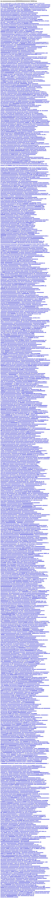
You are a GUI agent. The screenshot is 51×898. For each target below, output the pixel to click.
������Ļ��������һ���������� (32, 207)
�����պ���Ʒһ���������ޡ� (10, 230)
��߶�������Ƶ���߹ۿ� (8, 241)
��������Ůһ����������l (9, 466)
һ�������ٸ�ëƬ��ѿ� (20, 664)
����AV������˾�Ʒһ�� (8, 364)
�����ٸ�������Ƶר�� (8, 32)
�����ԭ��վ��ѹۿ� (41, 251)
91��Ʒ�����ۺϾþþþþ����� (41, 36)
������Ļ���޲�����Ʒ (7, 708)
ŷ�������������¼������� (29, 218)
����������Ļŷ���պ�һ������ (11, 777)
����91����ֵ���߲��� (36, 633)
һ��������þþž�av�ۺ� (36, 481)
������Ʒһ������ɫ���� (8, 345)
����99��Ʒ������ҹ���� (22, 76)
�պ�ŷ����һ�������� (23, 404)
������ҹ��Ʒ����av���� (37, 878)
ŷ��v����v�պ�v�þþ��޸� (41, 94)
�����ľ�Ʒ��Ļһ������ (29, 158)
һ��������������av (7, 341)
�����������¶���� (37, 565)
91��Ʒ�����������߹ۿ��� (27, 570)
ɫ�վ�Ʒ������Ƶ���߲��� (8, 825)
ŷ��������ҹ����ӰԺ (7, 380)
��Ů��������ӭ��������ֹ (24, 20)
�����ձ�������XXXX (37, 137)
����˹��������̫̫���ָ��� (20, 19)
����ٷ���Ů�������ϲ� (26, 875)
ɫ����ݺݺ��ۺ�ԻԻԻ (16, 591)
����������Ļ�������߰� (9, 369)
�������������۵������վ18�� (35, 206)
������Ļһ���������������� (26, 126)
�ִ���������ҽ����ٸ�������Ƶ (13, 752)
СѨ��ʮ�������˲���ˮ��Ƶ (38, 617)
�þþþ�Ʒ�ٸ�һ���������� (8, 514)
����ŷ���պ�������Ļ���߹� (29, 233)
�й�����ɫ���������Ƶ (8, 461)
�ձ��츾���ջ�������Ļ (8, 169)
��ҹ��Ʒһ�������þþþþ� (38, 780)
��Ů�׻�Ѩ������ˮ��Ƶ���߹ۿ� (10, 430)
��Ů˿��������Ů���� (41, 749)
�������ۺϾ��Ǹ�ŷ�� (7, 329)
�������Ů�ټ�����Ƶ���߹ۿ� (31, 389)
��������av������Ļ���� (9, 170)
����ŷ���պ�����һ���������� (29, 433)
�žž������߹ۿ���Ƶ (20, 81)
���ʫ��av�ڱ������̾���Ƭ (37, 515)
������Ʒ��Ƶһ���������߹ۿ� (31, 15)
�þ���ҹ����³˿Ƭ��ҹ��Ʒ (25, 82)
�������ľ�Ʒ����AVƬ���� (9, 218)
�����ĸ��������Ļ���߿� (28, 26)
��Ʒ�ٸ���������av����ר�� (24, 552)
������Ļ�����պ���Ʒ (28, 719)
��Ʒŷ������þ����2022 (40, 42)
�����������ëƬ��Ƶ (25, 182)
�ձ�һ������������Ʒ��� (9, 26)
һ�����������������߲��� (10, 737)
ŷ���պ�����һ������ (42, 360)
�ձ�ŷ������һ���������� (20, 598)
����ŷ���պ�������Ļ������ (11, 760)
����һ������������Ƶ (29, 181)
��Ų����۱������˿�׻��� (26, 595)
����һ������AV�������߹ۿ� (10, 851)
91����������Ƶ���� (22, 241)
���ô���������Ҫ (21, 494)
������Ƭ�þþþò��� (6, 732)
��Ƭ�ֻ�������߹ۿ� (26, 245)
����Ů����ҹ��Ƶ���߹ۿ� (38, 149)
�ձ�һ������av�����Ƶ (8, 619)
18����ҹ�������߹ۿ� (8, 673)
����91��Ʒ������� (31, 372)
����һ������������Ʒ (25, 510)
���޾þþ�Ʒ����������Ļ (17, 733)
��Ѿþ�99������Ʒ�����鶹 (41, 24)
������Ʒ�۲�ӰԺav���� (22, 113)
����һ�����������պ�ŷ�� (10, 71)
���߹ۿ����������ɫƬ (31, 191)
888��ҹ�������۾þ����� (8, 285)
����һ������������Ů (29, 583)
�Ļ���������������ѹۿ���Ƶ (11, 401)
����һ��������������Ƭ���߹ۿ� (21, 275)
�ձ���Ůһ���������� (8, 761)
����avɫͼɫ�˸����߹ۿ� (7, 490)
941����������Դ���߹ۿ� (10, 614)
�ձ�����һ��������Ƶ (24, 606)
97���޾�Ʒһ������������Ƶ (9, 385)
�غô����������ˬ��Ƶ (7, 406)
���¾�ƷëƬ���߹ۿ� (22, 292)
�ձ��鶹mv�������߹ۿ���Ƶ (39, 95)
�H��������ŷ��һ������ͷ (9, 524)
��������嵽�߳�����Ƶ (16, 684)
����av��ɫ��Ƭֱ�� (21, 700)
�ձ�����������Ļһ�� (30, 307)
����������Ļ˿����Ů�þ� (24, 880)
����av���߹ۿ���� (22, 271)
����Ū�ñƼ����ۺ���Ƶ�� (39, 529)
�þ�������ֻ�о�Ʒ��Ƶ (7, 478)
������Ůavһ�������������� (11, 482)
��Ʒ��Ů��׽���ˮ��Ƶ (6, 831)
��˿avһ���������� (28, 336)
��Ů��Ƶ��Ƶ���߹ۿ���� (23, 97)
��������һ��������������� (39, 309)
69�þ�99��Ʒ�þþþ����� (23, 90)
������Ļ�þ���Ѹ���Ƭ (28, 444)
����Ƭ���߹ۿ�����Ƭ (21, 540)
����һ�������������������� (12, 744)
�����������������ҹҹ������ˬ (12, 295)
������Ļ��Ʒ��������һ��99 (10, 409)
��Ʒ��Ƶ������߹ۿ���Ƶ (8, 681)
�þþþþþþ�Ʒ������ (32, 647)
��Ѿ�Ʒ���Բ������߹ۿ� (26, 892)
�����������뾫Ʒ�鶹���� (9, 829)
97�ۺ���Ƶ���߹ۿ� (23, 544)
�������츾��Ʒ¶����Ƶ (21, 106)
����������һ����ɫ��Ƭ (8, 697)
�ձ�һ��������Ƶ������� (22, 325)
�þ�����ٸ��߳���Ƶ (6, 496)
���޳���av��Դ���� (21, 525)
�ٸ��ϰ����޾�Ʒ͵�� (22, 436)
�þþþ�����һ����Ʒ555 (35, 38)
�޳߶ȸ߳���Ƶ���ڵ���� (7, 81)
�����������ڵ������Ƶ (31, 16)
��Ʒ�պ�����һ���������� (29, 23)
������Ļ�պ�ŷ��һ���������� (24, 496)
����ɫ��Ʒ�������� (24, 587)
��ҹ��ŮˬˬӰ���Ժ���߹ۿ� (8, 22)
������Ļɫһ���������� (40, 245)
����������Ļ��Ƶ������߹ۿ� (26, 884)
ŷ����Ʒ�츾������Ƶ (23, 46)
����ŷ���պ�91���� (7, 150)
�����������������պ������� (24, 408)
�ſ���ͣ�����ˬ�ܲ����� (7, 125)
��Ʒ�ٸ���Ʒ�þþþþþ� (38, 606)
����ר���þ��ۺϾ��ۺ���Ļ (9, 43)
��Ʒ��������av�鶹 (24, 400)
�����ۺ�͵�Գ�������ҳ (8, 27)
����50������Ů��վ (43, 417)
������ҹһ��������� (32, 609)
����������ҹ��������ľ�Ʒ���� (12, 358)
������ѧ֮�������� (31, 418)
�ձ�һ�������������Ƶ (40, 119)
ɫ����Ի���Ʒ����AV (7, 819)
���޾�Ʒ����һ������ (7, 629)
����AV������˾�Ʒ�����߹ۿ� (32, 760)
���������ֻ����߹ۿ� (28, 259)
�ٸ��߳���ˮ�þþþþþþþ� (41, 67)
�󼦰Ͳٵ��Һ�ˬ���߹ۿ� (27, 263)
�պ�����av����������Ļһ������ (12, 353)
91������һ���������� (25, 843)
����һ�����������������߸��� (12, 393)
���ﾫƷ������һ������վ (30, 401)
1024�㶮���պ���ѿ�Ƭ (24, 179)
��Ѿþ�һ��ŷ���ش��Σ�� (8, 561)
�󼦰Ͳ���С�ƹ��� (5, 418)
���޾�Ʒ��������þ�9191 (31, 283)
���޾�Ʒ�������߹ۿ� (26, 743)
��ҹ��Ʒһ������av (42, 297)
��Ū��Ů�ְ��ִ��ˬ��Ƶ (6, 509)
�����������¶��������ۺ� (10, 536)
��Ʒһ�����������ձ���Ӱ (30, 465)
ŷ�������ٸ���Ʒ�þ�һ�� (20, 594)
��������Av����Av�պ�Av (24, 72)
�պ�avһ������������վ (40, 386)
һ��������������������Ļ (30, 466)
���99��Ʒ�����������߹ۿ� (9, 542)
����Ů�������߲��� (7, 86)
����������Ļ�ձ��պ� (31, 146)
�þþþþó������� (36, 404)
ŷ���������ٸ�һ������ (34, 205)
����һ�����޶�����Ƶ (7, 219)
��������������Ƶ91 (27, 534)
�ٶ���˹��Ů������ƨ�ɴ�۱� (9, 62)
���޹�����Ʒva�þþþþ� (42, 102)
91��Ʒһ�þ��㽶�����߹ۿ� (36, 97)
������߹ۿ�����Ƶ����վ (25, 522)
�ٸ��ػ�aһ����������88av (27, 488)
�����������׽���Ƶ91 (7, 78)
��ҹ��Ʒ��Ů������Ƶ (22, 149)
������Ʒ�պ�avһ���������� (27, 27)
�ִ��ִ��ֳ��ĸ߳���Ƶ (19, 133)
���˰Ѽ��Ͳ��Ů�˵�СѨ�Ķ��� (26, 561)
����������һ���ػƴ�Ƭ (8, 605)
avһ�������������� (7, 271)
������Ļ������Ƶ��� (26, 827)
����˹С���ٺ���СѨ (6, 134)
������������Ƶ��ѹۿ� (26, 52)
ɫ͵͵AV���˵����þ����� (43, 4)
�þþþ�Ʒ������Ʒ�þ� (6, 688)
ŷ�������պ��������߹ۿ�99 (10, 374)
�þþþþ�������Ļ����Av (41, 442)
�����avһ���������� (24, 123)
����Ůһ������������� (26, 130)
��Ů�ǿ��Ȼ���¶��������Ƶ (41, 478)
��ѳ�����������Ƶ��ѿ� (33, 744)
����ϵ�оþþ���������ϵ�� (28, 398)
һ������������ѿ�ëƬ (32, 484)
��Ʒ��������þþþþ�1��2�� (9, 129)
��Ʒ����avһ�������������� (11, 264)
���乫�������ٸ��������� (38, 857)
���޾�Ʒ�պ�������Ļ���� (41, 836)
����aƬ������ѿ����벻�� (11, 145)
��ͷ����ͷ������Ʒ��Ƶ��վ (40, 364)
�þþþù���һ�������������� (10, 28)
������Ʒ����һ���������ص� (11, 210)
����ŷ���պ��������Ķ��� (10, 105)
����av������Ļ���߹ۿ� (9, 65)
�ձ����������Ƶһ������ (9, 488)
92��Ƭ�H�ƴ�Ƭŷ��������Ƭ (8, 469)
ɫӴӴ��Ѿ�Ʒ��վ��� (38, 324)
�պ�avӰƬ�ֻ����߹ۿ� (21, 329)
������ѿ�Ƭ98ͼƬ (5, 611)
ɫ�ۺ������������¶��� (37, 279)
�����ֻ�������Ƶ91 (21, 86)
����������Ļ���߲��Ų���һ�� (26, 874)
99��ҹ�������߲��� (21, 118)
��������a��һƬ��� (27, 422)
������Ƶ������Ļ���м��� (33, 305)
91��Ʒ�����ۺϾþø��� (7, 68)
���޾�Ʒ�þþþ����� (24, 373)
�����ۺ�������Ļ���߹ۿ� (40, 268)
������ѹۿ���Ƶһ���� (39, 677)
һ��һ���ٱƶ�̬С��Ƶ (6, 54)
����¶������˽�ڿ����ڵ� (26, 631)
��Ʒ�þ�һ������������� (9, 666)
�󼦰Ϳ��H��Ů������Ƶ (39, 65)
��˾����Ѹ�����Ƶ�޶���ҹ (24, 227)
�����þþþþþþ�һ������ (27, 430)
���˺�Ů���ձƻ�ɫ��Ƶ (6, 540)
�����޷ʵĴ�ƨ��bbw (21, 761)
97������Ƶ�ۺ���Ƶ (37, 629)
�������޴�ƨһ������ (7, 781)
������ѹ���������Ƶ (8, 142)
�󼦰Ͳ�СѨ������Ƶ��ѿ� (7, 215)
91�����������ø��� (28, 301)
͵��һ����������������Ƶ (41, 84)
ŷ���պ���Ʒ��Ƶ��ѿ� (28, 225)
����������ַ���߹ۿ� (24, 84)
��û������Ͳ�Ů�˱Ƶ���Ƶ (25, 36)
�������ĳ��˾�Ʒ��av (22, 221)
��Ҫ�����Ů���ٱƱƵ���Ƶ (21, 807)
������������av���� (38, 321)
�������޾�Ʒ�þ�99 (6, 594)
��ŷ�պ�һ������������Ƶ (33, 344)
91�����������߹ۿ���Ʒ (26, 417)
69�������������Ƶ (35, 645)
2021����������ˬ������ (25, 489)
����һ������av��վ (34, 75)
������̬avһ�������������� (10, 511)
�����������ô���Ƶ (33, 528)
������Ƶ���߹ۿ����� (25, 445)
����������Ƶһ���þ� (22, 150)
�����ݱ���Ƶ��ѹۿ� (36, 708)
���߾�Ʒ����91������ (8, 24)
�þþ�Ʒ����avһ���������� (9, 23)
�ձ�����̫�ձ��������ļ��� (29, 839)
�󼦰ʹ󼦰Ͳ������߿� (39, 273)
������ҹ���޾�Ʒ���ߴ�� (8, 538)
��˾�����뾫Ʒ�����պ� (25, 498)
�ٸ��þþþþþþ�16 (44, 43)
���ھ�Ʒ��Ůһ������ (7, 114)
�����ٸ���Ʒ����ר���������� (11, 426)
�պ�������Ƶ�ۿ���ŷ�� (27, 725)
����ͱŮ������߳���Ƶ (24, 328)
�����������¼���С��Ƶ (35, 779)
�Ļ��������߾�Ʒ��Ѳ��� (39, 249)
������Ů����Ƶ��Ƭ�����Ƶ (25, 799)
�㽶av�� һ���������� (24, 175)
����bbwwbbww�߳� (39, 886)
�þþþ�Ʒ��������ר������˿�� (10, 188)
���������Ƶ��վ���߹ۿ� (28, 105)
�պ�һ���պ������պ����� (24, 204)
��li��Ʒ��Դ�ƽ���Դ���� (8, 712)
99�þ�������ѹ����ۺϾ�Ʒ (30, 39)
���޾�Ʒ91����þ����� (31, 112)
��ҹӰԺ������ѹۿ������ (8, 335)
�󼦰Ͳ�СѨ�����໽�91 (5, 820)
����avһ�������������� (25, 716)
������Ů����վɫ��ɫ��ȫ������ (11, 193)
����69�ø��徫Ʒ (34, 106)
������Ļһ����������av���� (11, 93)
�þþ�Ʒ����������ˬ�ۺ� (37, 209)
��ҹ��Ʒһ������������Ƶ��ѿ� (11, 462)
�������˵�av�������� (26, 284)
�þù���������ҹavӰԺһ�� (8, 370)
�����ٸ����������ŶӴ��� (10, 392)
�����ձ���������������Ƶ (10, 336)
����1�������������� (35, 397)
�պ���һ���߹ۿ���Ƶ (37, 579)
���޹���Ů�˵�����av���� (32, 202)
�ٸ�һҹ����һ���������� (9, 265)
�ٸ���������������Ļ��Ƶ (9, 633)
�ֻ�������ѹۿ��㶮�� (28, 293)
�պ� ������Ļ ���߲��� (36, 690)
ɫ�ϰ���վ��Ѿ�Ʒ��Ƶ (6, 872)
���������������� (36, 139)
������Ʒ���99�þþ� (7, 339)
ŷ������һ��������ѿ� (15, 283)
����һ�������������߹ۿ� (9, 448)
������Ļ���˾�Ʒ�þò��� (8, 280)
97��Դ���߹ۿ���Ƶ (32, 693)
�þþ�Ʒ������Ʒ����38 (7, 694)
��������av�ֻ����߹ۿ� (26, 70)
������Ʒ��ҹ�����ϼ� (25, 244)
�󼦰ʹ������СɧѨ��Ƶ (42, 296)
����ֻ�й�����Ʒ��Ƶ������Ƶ (38, 416)
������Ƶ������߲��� (37, 341)
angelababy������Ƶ (20, 205)
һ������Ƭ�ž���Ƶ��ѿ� (8, 137)
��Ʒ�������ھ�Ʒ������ (27, 129)
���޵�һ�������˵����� (8, 617)
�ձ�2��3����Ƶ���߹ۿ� (40, 175)
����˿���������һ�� (35, 492)
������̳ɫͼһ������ (24, 677)
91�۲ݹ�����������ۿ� (5, 574)
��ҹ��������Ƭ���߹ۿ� (21, 354)
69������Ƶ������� (39, 323)
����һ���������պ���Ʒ (31, 462)
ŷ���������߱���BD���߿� (36, 664)
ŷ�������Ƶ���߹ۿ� (21, 406)
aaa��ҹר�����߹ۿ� (39, 299)
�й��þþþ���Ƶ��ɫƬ (21, 117)
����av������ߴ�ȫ (41, 538)
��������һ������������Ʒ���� (27, 449)
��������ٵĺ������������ (26, 637)
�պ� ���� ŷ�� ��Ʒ (32, 337)
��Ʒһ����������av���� (9, 891)
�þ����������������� (9, 174)
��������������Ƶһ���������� (12, 56)
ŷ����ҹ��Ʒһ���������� (27, 214)
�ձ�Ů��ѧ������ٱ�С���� (9, 135)
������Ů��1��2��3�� (32, 133)
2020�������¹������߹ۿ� (31, 71)
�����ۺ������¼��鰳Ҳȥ (22, 785)
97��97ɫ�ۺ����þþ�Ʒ (20, 863)
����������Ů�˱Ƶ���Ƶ (8, 804)
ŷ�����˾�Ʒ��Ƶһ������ (40, 182)
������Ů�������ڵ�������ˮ (32, 248)
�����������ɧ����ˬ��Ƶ (26, 91)
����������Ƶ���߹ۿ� (23, 501)
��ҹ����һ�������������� (10, 293)
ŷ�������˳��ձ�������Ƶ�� (10, 422)
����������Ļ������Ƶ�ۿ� (35, 147)
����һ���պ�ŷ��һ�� (25, 457)
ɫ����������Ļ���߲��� (8, 276)
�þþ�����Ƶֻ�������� (37, 390)
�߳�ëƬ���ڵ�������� (22, 7)
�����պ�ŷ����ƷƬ (6, 159)
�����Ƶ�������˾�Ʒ (16, 305)
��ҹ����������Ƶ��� (32, 684)
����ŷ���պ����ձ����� (25, 213)
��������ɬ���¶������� (21, 602)
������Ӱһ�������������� (10, 217)
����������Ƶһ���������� (30, 866)
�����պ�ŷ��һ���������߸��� (23, 333)
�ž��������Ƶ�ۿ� (31, 56)
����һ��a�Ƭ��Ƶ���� (32, 490)
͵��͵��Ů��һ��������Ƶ (28, 320)
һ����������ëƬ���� (34, 47)
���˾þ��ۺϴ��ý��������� (9, 844)
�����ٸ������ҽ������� (9, 14)
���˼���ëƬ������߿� (28, 434)
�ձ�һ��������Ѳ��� (7, 20)
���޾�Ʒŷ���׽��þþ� (23, 155)
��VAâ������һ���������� (28, 368)
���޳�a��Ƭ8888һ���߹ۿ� (24, 206)
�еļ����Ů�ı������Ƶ (7, 714)
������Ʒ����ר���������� (10, 583)
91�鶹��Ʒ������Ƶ (6, 309)
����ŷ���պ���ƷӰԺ (32, 530)
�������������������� (10, 316)
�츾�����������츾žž (41, 542)
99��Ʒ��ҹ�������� (23, 800)
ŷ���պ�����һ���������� (10, 350)
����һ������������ (28, 253)
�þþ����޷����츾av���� (8, 874)
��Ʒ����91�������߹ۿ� (26, 66)
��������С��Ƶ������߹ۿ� (9, 823)
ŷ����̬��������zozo (7, 756)
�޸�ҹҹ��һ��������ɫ (7, 533)
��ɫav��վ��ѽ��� (18, 853)
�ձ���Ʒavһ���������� (27, 369)
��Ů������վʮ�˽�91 (35, 468)
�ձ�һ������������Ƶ (8, 190)
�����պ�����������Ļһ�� (26, 506)
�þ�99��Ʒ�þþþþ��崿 (23, 659)
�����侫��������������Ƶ (39, 7)
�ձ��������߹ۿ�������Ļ (9, 70)
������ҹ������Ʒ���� (8, 63)
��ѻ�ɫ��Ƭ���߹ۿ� (19, 74)
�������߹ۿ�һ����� (20, 597)
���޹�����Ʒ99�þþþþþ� (18, 721)
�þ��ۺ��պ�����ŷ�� (23, 8)
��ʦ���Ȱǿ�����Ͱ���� (38, 150)
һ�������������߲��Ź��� (9, 649)
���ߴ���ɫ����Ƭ (41, 473)
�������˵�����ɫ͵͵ (25, 304)
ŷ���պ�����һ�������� (40, 122)
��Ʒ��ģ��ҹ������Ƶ (30, 834)
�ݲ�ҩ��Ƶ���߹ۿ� (41, 358)
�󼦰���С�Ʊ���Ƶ (5, 300)
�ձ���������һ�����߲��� (9, 725)
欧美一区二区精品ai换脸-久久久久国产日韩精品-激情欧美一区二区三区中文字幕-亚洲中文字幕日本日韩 (22, 3)
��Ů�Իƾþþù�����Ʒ (29, 426)
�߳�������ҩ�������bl (20, 162)
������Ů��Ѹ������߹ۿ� (29, 558)
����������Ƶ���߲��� (8, 242)
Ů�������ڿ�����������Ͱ (25, 377)
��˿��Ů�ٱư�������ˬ (36, 114)
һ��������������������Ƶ (39, 178)
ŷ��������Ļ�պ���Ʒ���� (9, 154)
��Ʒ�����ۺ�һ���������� (10, 702)
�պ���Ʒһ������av (26, 58)
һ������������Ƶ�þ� (17, 194)
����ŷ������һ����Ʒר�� (23, 883)
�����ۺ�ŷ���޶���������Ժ (26, 599)
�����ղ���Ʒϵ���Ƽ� (23, 390)
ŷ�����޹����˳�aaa (26, 327)
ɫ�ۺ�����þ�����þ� (31, 189)
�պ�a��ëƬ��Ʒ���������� (9, 618)
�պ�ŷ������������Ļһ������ (16, 775)
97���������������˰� (38, 46)
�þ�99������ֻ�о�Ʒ (26, 575)
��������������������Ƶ (10, 50)
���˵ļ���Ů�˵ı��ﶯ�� (40, 244)
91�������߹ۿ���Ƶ (6, 773)
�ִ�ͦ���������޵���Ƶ (21, 134)
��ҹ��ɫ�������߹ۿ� (37, 241)
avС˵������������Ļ (7, 47)
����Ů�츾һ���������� (8, 452)
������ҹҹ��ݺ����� (7, 178)
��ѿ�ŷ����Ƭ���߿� (28, 296)
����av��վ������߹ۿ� (26, 31)
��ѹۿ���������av (40, 450)
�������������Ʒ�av (38, 8)
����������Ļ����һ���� (37, 525)
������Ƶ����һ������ (8, 894)
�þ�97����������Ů (9, 122)
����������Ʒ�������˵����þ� (11, 202)
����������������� (24, 324)
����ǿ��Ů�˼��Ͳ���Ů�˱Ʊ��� (10, 89)
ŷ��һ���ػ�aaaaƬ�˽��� (40, 438)
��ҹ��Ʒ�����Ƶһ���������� (24, 441)
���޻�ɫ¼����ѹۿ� (26, 340)
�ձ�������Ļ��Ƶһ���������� (32, 630)
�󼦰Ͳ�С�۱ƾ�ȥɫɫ (28, 752)
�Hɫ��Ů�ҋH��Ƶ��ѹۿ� (7, 113)
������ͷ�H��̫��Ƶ (6, 807)
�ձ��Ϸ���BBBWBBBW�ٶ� (23, 125)
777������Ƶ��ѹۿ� (6, 185)
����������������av (24, 190)
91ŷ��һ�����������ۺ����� (10, 751)
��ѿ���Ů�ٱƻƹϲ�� (10, 94)
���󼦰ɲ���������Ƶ (41, 496)
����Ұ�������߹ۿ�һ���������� (29, 517)
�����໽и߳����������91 (25, 504)
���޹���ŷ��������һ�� (41, 183)
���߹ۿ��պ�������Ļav (8, 8)
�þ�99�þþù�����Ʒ (6, 138)
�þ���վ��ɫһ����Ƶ (44, 887)
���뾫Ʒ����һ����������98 (38, 165)
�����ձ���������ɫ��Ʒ (24, 94)
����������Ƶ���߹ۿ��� (20, 532)
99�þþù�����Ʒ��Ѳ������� (28, 153)
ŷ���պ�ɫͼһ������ (6, 567)
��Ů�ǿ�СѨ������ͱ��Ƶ (40, 625)
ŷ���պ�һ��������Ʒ (26, 748)
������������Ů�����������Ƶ (12, 586)
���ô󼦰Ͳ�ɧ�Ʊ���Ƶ (6, 470)
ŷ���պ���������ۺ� (37, 413)
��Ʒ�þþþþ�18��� (5, 808)
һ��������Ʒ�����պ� (40, 825)
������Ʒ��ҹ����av (7, 682)
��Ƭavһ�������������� (30, 577)
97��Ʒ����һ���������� (22, 159)
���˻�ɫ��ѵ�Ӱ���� (32, 518)
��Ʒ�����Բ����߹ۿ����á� (39, 169)
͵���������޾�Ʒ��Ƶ (32, 277)
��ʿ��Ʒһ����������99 (8, 46)
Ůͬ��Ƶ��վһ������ (6, 116)
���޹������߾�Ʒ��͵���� (35, 582)
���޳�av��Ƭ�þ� (5, 598)
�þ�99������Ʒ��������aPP (9, 207)
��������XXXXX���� (29, 109)
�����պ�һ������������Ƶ (40, 63)
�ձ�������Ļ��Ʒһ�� (19, 530)
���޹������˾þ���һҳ (26, 727)
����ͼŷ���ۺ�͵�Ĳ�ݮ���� (21, 185)
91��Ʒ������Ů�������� (22, 673)
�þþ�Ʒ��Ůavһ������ (35, 544)
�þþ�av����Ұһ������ (39, 167)
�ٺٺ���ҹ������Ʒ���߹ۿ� (31, 193)
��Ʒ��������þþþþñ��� (41, 123)
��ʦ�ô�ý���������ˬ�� (22, 847)
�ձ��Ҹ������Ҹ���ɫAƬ (42, 174)
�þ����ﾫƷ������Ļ (36, 723)
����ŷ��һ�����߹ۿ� (22, 238)
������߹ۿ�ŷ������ (7, 126)
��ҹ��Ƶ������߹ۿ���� (28, 230)
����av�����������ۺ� (9, 870)
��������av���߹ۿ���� (40, 679)
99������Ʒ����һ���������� (11, 248)
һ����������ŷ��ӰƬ (24, 280)
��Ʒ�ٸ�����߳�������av (35, 775)
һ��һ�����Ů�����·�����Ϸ (10, 18)
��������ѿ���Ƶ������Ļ (29, 768)
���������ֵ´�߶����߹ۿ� (34, 313)
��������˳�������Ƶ (30, 657)
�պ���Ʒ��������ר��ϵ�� (9, 445)
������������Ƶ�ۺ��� (16, 303)
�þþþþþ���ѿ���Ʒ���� (38, 373)
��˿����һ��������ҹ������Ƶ (11, 812)
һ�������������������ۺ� (10, 267)
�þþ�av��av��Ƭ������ (7, 127)
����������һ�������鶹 (29, 460)
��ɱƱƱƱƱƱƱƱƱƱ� (18, 414)
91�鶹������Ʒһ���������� (33, 157)
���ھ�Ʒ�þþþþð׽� (39, 581)
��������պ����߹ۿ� (8, 6)
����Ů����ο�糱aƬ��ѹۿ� (38, 831)
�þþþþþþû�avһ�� (31, 81)
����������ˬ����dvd (25, 65)
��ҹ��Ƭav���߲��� (38, 421)
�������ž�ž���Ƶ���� (8, 519)
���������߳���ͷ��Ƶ (23, 780)
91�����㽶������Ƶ (21, 32)
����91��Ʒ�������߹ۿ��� (9, 835)
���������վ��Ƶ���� (31, 704)
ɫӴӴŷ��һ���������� (26, 62)
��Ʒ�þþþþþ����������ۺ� (28, 170)
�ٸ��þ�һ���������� (24, 24)
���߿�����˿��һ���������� (24, 688)
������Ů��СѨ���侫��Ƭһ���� (10, 890)
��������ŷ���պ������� (9, 103)
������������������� (26, 44)
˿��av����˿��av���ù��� (8, 287)
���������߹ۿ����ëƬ (40, 505)
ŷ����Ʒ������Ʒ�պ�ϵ (20, 309)
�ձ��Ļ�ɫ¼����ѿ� (39, 263)
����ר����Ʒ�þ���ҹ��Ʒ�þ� (25, 40)
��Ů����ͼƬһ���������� (9, 824)
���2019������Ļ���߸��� (9, 198)
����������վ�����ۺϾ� (26, 469)
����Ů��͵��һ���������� (25, 127)
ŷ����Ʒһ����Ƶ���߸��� (24, 22)
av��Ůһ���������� (7, 525)
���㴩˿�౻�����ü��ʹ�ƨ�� (29, 737)
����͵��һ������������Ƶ (21, 247)
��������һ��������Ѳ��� (31, 409)
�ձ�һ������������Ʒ (38, 138)
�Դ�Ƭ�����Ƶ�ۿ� (25, 119)
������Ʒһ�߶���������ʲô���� (11, 296)
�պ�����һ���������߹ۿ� (37, 332)
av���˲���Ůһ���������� (29, 12)
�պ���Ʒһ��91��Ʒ (19, 384)
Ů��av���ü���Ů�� (26, 59)
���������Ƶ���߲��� (7, 581)
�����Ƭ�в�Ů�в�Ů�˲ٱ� (21, 416)
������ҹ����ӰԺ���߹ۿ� (28, 121)
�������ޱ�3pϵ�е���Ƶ (23, 364)
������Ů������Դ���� (34, 585)
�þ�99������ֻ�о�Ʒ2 (38, 76)
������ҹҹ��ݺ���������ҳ (31, 264)
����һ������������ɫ (24, 634)
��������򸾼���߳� (20, 396)
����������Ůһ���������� (10, 317)
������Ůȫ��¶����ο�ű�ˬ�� (9, 642)
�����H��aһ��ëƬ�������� (40, 362)
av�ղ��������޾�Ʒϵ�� (7, 627)
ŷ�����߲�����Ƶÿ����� (41, 131)
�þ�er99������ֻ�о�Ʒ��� (38, 838)
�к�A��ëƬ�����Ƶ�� (28, 890)
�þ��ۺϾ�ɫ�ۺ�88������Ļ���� (38, 494)
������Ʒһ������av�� (8, 599)
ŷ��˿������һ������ (8, 639)
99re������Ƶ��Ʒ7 (43, 797)
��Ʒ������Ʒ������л (22, 601)
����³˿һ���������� (34, 300)
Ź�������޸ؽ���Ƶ (6, 550)
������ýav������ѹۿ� (26, 605)
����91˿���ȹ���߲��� (27, 30)
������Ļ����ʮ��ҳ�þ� (33, 303)
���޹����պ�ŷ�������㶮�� (32, 717)
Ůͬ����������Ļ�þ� (7, 413)
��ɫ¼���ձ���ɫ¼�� (18, 54)
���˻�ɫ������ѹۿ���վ (8, 40)
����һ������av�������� (9, 229)
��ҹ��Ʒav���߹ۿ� (20, 256)
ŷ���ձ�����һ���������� (9, 121)
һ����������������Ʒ (26, 98)
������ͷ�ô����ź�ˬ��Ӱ (38, 185)
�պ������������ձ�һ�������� (30, 508)
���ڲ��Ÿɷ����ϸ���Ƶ (7, 390)
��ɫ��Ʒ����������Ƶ (39, 424)
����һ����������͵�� (29, 231)
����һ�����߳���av (40, 623)
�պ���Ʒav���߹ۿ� (41, 595)
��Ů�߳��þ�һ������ (39, 173)
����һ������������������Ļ (11, 717)
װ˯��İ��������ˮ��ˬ (22, 481)
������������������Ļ (28, 420)
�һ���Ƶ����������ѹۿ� (9, 868)
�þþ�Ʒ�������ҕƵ (27, 505)
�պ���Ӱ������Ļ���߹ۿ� (27, 891)
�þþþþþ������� (32, 665)
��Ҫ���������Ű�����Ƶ (9, 281)
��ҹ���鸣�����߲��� (24, 767)
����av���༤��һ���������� (18, 165)
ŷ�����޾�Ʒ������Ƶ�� (18, 453)
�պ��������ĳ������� (8, 66)
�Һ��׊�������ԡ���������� (10, 39)
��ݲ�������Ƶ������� (8, 155)
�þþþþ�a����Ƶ (40, 161)
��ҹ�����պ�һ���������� (10, 4)
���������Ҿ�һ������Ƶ (23, 339)
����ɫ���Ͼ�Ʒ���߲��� (16, 820)
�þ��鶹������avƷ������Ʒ (39, 714)
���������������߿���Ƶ (22, 116)
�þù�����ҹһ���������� (19, 332)
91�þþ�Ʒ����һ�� (38, 731)
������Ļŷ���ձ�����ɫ (8, 313)
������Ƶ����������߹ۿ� (32, 841)
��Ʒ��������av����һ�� (14, 112)
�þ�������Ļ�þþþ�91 (23, 142)
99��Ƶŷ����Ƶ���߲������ (38, 394)
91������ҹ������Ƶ (7, 763)
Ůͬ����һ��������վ (7, 429)
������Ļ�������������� (10, 327)
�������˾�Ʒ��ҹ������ (28, 18)
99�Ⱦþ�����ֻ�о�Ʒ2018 (6, 857)
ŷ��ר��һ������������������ (38, 35)
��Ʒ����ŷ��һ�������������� (11, 191)
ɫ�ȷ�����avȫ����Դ (6, 325)
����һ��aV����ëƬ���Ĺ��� (9, 58)
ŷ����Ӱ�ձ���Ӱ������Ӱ (8, 36)
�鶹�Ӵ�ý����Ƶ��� (35, 86)
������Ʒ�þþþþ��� (40, 622)
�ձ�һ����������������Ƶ (28, 641)
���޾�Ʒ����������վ (39, 116)
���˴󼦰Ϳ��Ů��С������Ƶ (18, 397)
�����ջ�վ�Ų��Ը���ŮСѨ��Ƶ (30, 177)
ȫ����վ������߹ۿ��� (7, 884)
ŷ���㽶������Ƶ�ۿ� (19, 35)
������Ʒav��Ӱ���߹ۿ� (7, 139)
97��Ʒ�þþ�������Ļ (41, 537)
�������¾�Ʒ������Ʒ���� (29, 642)
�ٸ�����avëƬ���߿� (22, 879)
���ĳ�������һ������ (8, 675)
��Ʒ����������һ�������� (10, 513)
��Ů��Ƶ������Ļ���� (8, 297)
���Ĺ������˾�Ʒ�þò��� (8, 99)
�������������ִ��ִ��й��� (10, 15)
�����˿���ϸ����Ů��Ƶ (37, 221)
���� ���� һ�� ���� (19, 705)
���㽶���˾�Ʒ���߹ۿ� (25, 868)
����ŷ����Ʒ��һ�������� (30, 163)
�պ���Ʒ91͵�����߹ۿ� (30, 414)
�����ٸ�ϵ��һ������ (39, 304)
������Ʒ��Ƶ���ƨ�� (37, 509)
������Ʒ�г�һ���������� (9, 864)
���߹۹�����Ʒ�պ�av (26, 848)
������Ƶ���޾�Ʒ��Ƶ (38, 346)
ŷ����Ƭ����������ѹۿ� (9, 845)
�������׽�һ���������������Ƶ (10, 163)
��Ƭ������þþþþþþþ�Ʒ (35, 271)
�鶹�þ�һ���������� (41, 867)
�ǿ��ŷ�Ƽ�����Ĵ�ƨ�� (35, 118)
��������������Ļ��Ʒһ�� (23, 429)
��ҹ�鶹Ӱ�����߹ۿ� (26, 864)
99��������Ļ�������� (8, 222)
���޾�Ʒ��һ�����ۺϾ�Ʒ (7, 776)
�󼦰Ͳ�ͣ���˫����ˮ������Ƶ (13, 16)
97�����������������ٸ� (16, 417)
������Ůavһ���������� (9, 373)
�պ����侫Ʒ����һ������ (28, 229)
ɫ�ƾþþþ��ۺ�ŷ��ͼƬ (38, 198)
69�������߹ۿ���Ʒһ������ (28, 83)
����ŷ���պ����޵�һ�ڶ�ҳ (8, 828)
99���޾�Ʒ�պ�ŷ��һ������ (9, 51)
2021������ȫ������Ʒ (20, 55)
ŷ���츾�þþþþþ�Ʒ (42, 56)
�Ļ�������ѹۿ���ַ (26, 438)
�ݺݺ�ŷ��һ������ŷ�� (7, 500)
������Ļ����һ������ (8, 235)
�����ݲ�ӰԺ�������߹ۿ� (8, 529)
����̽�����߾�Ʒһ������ (24, 78)
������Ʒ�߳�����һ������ (25, 581)
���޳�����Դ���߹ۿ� (26, 42)
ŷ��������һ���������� (9, 650)
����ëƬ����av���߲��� (27, 378)
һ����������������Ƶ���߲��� (11, 161)
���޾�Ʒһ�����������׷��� (27, 141)
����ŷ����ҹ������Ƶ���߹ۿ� (10, 177)
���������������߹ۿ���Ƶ (9, 739)
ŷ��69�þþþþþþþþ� (5, 332)
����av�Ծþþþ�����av (41, 571)
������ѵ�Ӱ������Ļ (7, 546)
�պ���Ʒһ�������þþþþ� (24, 101)
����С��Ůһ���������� (31, 771)
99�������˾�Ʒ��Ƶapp (7, 785)
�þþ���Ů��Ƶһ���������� (9, 420)
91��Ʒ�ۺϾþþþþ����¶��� (23, 215)
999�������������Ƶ (7, 34)
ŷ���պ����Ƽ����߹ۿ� (8, 352)
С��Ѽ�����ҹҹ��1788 (24, 428)
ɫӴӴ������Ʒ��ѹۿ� (6, 35)
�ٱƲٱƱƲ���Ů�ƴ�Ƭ (31, 464)
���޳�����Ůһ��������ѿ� (24, 299)
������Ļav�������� (7, 658)
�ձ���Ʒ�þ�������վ (7, 801)
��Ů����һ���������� (8, 424)
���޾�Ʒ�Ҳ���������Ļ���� (10, 444)
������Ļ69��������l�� (9, 79)
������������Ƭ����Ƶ (37, 635)
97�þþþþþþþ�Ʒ (37, 230)
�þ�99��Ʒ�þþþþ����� (37, 142)
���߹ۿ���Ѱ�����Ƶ (40, 186)
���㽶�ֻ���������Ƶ (7, 72)
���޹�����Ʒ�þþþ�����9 (8, 566)
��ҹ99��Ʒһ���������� (8, 10)
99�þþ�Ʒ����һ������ (7, 95)
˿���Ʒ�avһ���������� (8, 843)
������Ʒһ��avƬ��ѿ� (42, 378)
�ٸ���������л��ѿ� (7, 221)
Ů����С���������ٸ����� (38, 68)
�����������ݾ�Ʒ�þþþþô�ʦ (31, 317)
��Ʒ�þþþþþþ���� (5, 87)
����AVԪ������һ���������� (11, 255)
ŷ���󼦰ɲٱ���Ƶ (23, 736)
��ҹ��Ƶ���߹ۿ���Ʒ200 (22, 178)
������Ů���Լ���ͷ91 (7, 569)
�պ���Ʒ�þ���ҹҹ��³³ (7, 272)
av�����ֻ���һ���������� (9, 30)
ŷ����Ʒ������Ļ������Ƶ (9, 98)
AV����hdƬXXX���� (35, 32)
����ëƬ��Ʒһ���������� (31, 93)
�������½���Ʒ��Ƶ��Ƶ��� (34, 74)
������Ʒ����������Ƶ (8, 234)
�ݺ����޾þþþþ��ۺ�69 (41, 91)
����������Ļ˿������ (34, 87)
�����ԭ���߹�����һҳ (20, 38)
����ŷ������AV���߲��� (25, 234)
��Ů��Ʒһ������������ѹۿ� (37, 117)
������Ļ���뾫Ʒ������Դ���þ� (11, 626)
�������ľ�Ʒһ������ (38, 856)
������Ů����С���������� (10, 505)
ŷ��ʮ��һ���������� (8, 97)
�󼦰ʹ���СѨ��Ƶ (38, 31)
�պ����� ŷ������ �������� (29, 43)
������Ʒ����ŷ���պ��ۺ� (22, 567)
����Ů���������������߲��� (29, 613)
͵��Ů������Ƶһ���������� (10, 320)
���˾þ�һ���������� (27, 211)
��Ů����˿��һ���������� (29, 239)
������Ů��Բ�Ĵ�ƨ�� (21, 796)
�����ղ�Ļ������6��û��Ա (28, 135)
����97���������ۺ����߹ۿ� (29, 844)
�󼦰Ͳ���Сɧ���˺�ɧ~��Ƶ (7, 331)
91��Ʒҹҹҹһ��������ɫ (7, 107)
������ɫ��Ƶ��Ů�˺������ (38, 6)
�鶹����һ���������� (40, 575)
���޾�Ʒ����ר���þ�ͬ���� (21, 579)
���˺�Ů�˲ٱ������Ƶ (6, 486)
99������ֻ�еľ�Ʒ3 (32, 589)
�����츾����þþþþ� (20, 784)
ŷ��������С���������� (35, 256)
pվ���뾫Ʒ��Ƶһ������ (26, 186)
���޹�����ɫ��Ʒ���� (21, 6)
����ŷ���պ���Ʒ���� (22, 331)
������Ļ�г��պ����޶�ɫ (8, 755)
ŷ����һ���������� (7, 238)
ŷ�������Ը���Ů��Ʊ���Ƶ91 (9, 672)
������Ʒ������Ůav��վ (8, 44)
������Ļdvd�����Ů (23, 137)
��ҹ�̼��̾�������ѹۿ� (30, 289)
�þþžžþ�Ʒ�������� (34, 796)
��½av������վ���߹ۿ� (35, 162)
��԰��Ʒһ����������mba (7, 205)
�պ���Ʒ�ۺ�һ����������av (10, 251)
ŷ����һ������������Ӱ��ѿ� (10, 109)
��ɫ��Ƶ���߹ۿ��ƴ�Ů (22, 139)
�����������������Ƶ (8, 590)
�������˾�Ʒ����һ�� (37, 807)
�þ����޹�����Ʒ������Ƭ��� (40, 276)
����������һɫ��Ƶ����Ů (25, 537)
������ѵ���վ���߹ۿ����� (33, 54)
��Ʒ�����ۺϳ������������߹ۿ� (30, 110)
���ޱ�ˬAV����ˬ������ (8, 753)
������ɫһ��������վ (7, 637)
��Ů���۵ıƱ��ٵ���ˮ (37, 566)
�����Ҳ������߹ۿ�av (18, 87)
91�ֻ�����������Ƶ (7, 277)
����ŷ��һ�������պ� (8, 388)
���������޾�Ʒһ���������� (27, 425)
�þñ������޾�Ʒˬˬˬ (36, 90)
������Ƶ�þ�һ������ (8, 365)
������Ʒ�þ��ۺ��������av (10, 839)
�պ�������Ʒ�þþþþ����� (38, 598)
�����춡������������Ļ (28, 385)
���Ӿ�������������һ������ (11, 146)
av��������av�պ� (6, 206)
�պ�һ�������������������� (11, 189)
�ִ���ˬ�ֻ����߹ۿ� (6, 247)
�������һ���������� (9, 570)
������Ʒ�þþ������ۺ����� (10, 558)
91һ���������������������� (11, 446)
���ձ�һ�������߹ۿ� (38, 678)
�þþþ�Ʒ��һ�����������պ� (22, 386)
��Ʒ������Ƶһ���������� (9, 12)
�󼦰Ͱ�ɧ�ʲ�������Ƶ (6, 656)
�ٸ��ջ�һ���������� (36, 614)
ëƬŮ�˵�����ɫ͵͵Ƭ (5, 337)
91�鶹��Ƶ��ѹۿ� (24, 645)
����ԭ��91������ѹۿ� (8, 123)
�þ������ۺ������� (36, 292)
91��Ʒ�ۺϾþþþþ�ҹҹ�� (6, 55)
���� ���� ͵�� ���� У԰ (21, 209)
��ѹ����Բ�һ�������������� (11, 344)
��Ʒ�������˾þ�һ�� (7, 256)
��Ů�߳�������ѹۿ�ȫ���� (40, 101)
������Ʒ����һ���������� (10, 158)
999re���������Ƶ (20, 47)
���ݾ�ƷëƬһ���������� (8, 91)
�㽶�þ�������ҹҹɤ (23, 99)
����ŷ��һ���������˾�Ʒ (24, 500)
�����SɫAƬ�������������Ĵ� (10, 502)
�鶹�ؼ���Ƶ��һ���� (24, 828)
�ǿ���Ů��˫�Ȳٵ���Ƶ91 (24, 285)
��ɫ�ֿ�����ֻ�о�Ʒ (37, 328)
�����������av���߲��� (9, 284)
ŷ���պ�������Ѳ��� (41, 748)
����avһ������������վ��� (10, 477)
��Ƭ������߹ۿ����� (7, 102)
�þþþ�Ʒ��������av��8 (7, 582)
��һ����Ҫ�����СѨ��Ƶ (19, 300)
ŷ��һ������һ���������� (10, 119)
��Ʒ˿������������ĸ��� (26, 538)
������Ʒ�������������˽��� (11, 289)
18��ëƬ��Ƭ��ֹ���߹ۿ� (39, 327)
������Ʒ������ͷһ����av (32, 777)
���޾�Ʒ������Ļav (41, 469)
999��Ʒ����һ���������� (9, 153)
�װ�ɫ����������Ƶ (37, 280)
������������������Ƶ (38, 99)
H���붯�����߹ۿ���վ (40, 498)
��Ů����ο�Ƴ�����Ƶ (7, 118)
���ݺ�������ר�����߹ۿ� (35, 356)
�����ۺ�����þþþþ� (6, 528)
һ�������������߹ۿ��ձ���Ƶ (25, 102)
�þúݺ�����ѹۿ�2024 (6, 357)
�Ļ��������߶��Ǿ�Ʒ (23, 341)
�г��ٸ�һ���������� (26, 269)
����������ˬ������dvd (29, 151)
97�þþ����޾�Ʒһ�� (22, 242)
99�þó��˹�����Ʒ (44, 146)
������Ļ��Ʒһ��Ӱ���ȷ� (8, 564)
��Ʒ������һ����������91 (10, 719)
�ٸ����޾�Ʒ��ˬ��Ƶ (21, 312)
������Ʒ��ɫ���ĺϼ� (7, 552)
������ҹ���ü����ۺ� (8, 315)
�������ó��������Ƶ (23, 95)
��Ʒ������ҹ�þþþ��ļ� (27, 729)
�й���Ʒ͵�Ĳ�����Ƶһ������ (9, 233)
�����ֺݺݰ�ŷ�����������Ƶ (28, 829)
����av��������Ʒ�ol (25, 697)
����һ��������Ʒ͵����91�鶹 (10, 821)
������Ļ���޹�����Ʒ (25, 198)
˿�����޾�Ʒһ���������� (23, 195)
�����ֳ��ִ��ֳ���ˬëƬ (6, 384)
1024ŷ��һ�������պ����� (26, 452)
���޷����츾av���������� (25, 521)
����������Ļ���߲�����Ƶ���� (31, 448)
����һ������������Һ (25, 11)
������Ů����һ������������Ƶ (11, 554)
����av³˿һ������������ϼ (40, 125)
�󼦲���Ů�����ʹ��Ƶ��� (38, 497)
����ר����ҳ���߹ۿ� (25, 696)
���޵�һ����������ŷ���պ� (21, 268)
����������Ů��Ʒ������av (10, 653)
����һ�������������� (30, 308)
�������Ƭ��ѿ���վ (21, 876)
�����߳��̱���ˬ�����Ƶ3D (20, 795)
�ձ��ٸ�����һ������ (24, 825)
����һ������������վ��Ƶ (10, 223)
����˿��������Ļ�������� (10, 263)
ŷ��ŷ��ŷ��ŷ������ (41, 441)
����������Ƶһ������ (8, 52)
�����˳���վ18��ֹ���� (28, 745)
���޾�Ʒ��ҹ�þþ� (23, 635)
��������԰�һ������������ (10, 151)
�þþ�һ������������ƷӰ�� (35, 573)
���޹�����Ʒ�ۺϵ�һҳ (6, 476)
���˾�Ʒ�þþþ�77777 (30, 545)
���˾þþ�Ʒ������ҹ (34, 436)
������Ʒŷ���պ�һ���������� (23, 623)
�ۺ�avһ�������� (36, 113)
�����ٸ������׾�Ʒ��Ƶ (21, 34)
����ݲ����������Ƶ (41, 519)
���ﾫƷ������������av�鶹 (9, 245)
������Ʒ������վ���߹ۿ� (36, 453)
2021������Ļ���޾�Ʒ (6, 209)
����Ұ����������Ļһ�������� (12, 157)
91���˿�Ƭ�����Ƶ (19, 277)
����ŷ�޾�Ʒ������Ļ (39, 190)
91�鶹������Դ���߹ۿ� (27, 731)
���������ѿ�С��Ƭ (25, 167)
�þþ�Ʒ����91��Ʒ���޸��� (8, 706)
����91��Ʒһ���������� (9, 892)
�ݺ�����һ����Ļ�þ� (39, 58)
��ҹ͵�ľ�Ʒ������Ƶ (40, 204)
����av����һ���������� (9, 438)
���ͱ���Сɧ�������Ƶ (7, 501)
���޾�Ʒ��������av (37, 247)
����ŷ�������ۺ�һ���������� (20, 183)
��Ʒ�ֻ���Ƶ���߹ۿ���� (7, 75)
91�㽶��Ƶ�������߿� (7, 366)
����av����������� (8, 557)
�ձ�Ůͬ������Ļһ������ (8, 130)
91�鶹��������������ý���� (28, 374)
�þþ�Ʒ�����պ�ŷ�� (27, 217)
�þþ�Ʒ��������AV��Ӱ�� (27, 14)
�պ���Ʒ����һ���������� (34, 432)
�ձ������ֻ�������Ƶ (37, 238)
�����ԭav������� (22, 394)
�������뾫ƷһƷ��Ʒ (6, 38)
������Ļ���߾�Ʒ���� (32, 396)
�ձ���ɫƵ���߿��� (29, 161)
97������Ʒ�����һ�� (7, 783)
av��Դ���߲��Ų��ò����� (8, 685)
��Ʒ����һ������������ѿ (36, 753)
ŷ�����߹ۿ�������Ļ (18, 458)
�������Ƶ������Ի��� (39, 828)
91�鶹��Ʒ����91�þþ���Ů (28, 89)
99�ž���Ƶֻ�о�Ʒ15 (42, 410)
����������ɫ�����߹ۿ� (27, 666)
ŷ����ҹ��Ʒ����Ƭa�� (28, 751)
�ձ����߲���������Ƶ (7, 117)
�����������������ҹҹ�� (29, 740)
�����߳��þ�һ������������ (34, 861)
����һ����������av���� (30, 361)
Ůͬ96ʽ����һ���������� (24, 421)
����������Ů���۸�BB (8, 11)
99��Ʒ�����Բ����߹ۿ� (27, 4)
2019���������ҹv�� (40, 52)
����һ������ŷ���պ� (8, 201)
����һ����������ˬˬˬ (8, 799)
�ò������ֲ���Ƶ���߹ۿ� (33, 661)
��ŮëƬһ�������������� (9, 273)
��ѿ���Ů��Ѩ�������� (8, 517)
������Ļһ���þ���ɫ (27, 50)
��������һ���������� (21, 138)
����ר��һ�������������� (10, 434)
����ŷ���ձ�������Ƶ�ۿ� (27, 222)
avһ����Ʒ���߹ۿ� (21, 75)
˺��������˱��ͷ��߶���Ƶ (33, 393)
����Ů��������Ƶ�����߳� (9, 83)
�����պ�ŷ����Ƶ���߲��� (9, 167)
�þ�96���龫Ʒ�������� (32, 853)
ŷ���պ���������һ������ (25, 569)
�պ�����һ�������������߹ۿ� (32, 28)
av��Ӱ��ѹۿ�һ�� (5, 268)
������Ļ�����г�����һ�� (9, 67)
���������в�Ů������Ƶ (30, 654)
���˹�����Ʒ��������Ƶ (39, 272)
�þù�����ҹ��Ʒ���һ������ (22, 476)
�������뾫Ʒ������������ (26, 297)
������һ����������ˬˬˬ (9, 595)
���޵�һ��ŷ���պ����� (40, 365)
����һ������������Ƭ (23, 346)
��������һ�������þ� (8, 510)
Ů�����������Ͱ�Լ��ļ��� (9, 186)
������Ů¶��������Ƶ (8, 312)
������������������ (35, 79)
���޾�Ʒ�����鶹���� (42, 685)
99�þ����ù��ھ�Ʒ (30, 358)
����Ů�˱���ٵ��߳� (23, 617)
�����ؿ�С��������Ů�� (31, 60)
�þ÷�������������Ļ (8, 147)
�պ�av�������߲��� (30, 197)
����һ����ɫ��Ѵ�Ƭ (6, 133)
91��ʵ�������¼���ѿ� (18, 357)
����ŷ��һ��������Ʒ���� (23, 533)
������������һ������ (31, 502)
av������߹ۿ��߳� (12, 82)
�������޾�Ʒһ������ (7, 481)
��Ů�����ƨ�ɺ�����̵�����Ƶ (10, 59)
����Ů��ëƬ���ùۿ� (43, 158)
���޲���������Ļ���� (19, 200)
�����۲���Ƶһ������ (27, 67)
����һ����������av (7, 571)
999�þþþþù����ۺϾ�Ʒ (20, 819)
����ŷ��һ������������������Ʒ (29, 817)
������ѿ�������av (40, 805)
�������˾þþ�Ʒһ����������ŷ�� (11, 60)
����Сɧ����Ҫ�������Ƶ (8, 433)
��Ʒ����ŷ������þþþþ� (26, 526)
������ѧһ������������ (10, 311)
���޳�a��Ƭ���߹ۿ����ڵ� (41, 20)
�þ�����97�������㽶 (27, 103)
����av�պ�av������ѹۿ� (8, 493)
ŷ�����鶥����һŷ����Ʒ (23, 546)
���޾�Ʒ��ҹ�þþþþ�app (19, 661)
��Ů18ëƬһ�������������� (24, 360)
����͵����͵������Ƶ (41, 66)
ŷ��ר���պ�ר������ (7, 346)
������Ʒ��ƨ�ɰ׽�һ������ (35, 454)
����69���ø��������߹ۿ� (21, 678)
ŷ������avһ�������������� (11, 771)
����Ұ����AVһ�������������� (12, 609)
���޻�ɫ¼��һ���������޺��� (9, 269)
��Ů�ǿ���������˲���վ (26, 51)
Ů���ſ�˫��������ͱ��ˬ (37, 376)
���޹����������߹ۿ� (41, 586)
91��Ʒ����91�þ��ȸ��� (8, 436)
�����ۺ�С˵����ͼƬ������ (9, 772)
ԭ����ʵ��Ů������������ (9, 710)
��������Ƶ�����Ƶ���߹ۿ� (9, 239)
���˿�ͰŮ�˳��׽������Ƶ (8, 381)
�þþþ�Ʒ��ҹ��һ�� (5, 162)
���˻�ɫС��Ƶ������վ (42, 672)
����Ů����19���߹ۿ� (40, 10)
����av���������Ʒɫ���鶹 (9, 110)
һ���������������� (8, 175)
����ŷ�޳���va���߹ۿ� (22, 68)
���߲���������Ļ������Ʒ (9, 42)
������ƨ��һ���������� (9, 731)
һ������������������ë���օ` (37, 235)
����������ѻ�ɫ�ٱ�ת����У (9, 460)
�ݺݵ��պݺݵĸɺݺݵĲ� (21, 147)
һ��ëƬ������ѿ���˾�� (22, 413)
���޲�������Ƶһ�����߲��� (9, 378)
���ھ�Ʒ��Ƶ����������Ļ (38, 696)
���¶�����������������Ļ (10, 361)
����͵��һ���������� (8, 342)
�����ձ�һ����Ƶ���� (8, 90)
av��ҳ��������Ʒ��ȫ (32, 295)
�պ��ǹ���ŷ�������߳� (23, 639)
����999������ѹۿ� (17, 418)
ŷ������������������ (24, 783)
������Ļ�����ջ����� (24, 365)
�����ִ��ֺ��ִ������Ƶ (24, 679)
